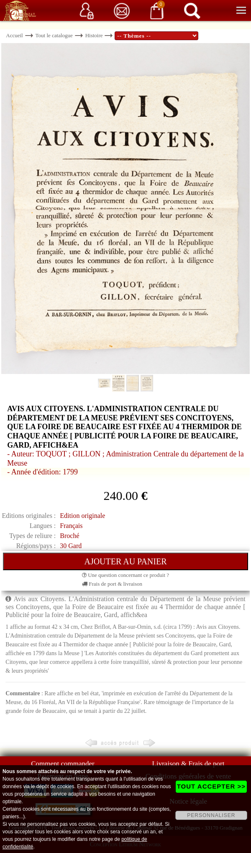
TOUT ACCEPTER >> (211, 786)
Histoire (94, 35)
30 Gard (71, 545)
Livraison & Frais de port (188, 764)
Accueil (14, 35)
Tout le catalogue (54, 35)
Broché (69, 535)
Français (71, 525)
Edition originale (82, 515)
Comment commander (63, 764)
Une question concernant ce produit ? (125, 575)
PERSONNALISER (211, 815)
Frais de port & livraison (112, 584)
